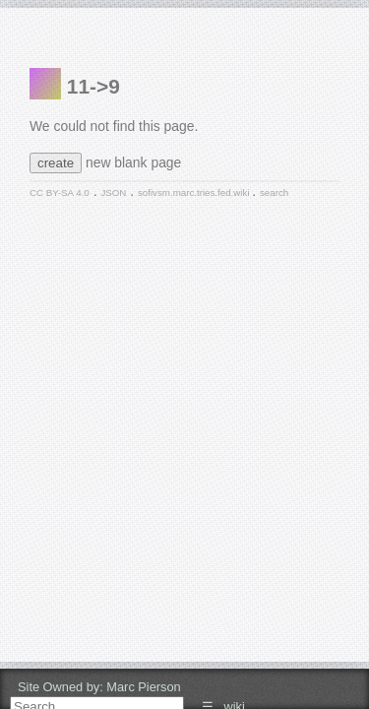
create (55, 163)
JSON (113, 192)
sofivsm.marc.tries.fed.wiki (195, 192)
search (274, 192)
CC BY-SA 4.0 (60, 192)
